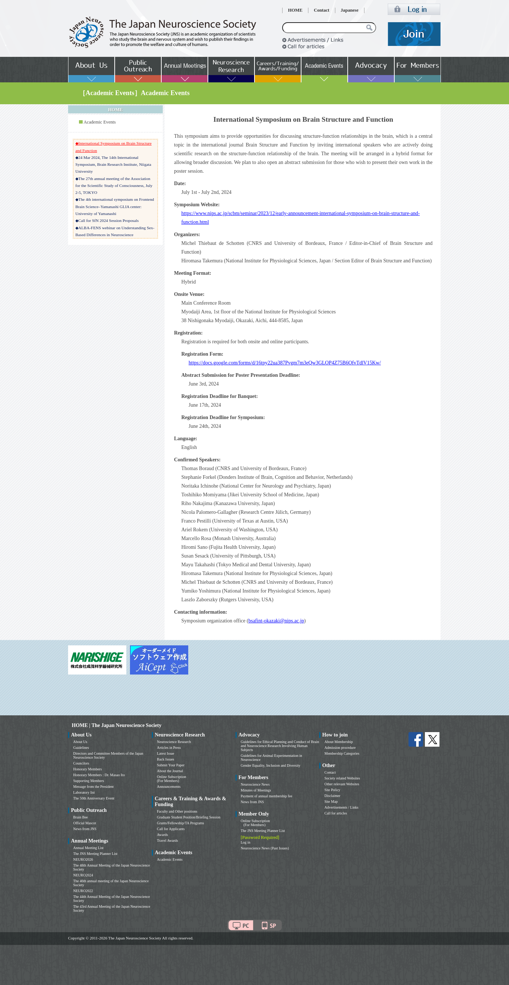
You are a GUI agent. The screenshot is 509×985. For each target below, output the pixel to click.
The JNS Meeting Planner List (95, 854)
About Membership (338, 742)
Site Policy (332, 790)
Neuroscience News (255, 784)
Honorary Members (87, 769)
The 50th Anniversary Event (93, 798)
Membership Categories (341, 753)
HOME (295, 10)
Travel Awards (167, 841)
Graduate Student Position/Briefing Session (188, 817)
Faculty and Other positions (177, 811)
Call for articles (335, 813)
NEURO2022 (83, 891)
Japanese (350, 10)
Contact (322, 10)
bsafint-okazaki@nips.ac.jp (276, 621)
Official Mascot (84, 823)
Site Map (331, 802)
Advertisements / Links (341, 807)
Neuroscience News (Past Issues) (265, 848)
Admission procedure (340, 748)
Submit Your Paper (171, 765)
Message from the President (93, 787)
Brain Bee (80, 817)
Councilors (81, 763)
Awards (162, 835)
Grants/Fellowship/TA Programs (180, 823)
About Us (80, 742)
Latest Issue (165, 753)
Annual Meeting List (88, 848)
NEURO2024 (83, 875)
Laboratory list (84, 792)
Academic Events (99, 122)
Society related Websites (342, 778)
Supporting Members (88, 781)
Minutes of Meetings (256, 790)
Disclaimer (332, 796)
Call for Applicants (171, 829)
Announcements (169, 787)
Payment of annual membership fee (266, 796)
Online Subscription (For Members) (171, 779)
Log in (245, 842)
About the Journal (170, 771)
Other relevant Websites (341, 784)
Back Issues (165, 759)
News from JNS (84, 829)
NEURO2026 (83, 859)
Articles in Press (169, 748)
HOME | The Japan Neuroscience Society (116, 725)
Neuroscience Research (174, 742)
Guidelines (81, 748)
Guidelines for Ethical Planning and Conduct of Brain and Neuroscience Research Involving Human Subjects (280, 746)
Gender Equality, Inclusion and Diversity (270, 765)
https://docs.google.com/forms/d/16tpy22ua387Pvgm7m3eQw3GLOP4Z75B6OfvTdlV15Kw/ (285, 363)
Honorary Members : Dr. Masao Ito (99, 775)
